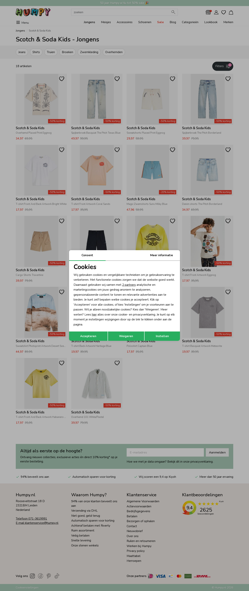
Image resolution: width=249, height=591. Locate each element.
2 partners (129, 285)
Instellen (162, 336)
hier (94, 315)
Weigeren (126, 336)
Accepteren (88, 336)
